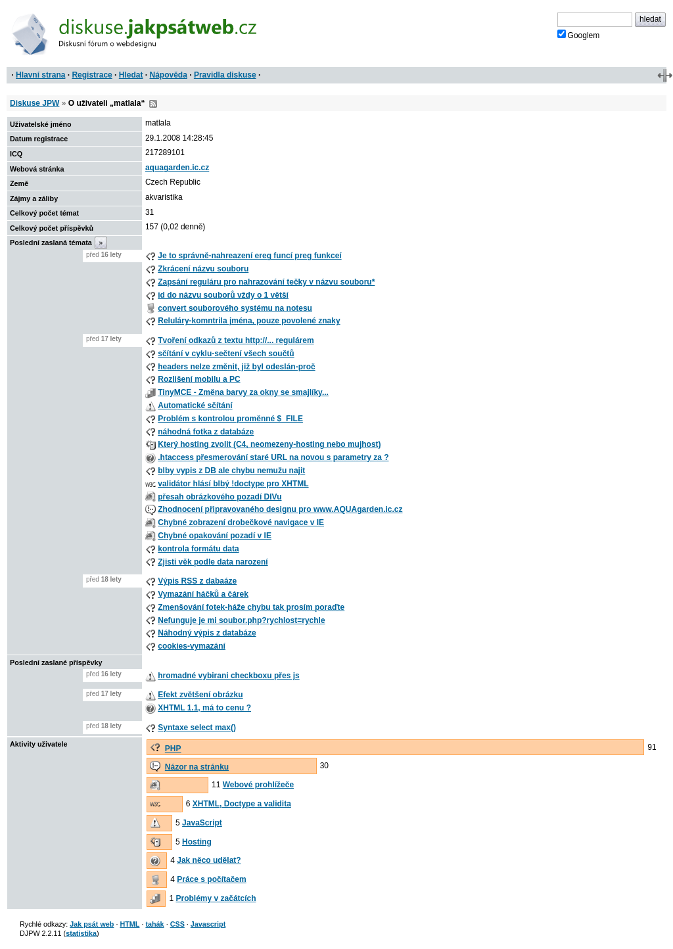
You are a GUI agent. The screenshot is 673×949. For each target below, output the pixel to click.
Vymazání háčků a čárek (203, 594)
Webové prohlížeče (258, 784)
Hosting (197, 841)
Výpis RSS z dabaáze (197, 581)
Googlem (578, 35)
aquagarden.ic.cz (177, 167)
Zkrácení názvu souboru (203, 268)
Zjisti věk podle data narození (212, 562)
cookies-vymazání (191, 646)
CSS (177, 924)
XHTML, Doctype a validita (242, 803)
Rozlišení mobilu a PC (199, 379)
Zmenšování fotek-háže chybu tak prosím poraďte (251, 607)
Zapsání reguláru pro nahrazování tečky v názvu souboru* (266, 282)
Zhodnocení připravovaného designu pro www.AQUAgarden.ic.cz (280, 509)
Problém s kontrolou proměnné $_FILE (230, 418)
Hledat (131, 75)
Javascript (208, 924)
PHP (173, 748)
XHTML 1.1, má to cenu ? (204, 707)
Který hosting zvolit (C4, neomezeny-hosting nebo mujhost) (269, 444)
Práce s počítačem (211, 879)
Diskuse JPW (34, 103)
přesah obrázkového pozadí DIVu (219, 496)
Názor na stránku (197, 767)
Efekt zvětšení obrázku (200, 694)
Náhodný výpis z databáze (207, 632)
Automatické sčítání (195, 405)
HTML (129, 924)
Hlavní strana (40, 75)
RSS (153, 104)
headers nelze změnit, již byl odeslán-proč (236, 366)
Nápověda (168, 75)
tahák (154, 924)
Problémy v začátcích (216, 898)
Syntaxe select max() (197, 727)
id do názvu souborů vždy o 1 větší (223, 295)
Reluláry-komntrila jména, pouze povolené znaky (249, 320)
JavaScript (202, 822)
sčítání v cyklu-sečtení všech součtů (226, 353)
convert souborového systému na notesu (235, 308)
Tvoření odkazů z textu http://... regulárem (235, 340)
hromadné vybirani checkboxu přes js (228, 675)
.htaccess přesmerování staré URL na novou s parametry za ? (273, 457)
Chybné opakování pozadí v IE (214, 535)
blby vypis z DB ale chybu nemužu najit (231, 470)
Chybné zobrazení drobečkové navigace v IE (241, 522)
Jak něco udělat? (209, 860)
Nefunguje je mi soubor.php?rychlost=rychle (241, 620)
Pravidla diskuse (225, 75)
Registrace (92, 75)
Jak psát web (92, 924)
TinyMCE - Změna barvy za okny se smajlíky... (243, 392)
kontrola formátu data (198, 548)
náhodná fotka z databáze (206, 431)
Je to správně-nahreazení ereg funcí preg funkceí (249, 255)
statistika (81, 933)
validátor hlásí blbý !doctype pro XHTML (233, 483)
